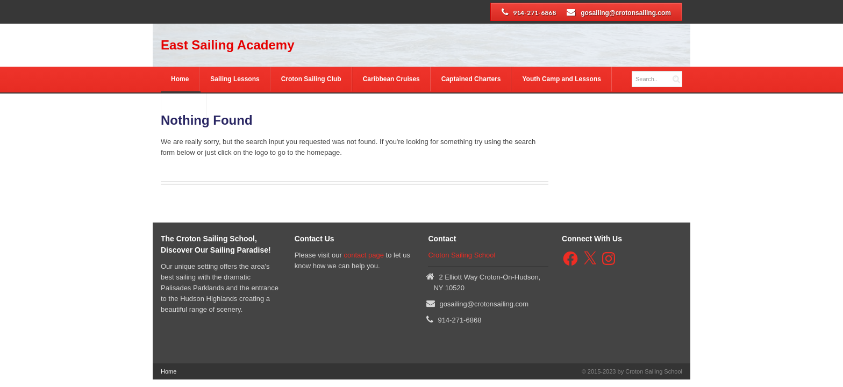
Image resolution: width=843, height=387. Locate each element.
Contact (184, 106)
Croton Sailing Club (311, 79)
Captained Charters (471, 79)
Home (180, 79)
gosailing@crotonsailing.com (626, 13)
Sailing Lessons (234, 79)
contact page (363, 255)
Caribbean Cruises (391, 79)
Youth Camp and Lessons (561, 79)
